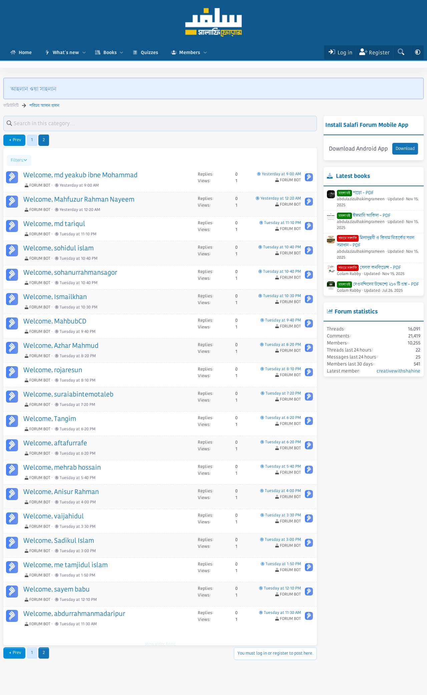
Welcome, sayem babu (56, 589)
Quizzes (149, 52)
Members (189, 52)
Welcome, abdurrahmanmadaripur (74, 614)
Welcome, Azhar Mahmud (60, 346)
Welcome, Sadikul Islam (58, 540)
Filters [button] (17, 160)
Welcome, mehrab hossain (62, 467)
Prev (17, 140)
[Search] (401, 52)
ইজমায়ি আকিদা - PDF (364, 215)
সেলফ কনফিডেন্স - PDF (369, 267)
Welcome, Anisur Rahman (61, 492)
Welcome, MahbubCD (54, 321)
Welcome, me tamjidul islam (65, 565)
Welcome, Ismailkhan (55, 297)
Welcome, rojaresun (52, 370)
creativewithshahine (398, 371)
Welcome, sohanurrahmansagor (70, 272)
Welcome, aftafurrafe (55, 443)
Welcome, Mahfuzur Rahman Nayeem (78, 199)
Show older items (160, 635)
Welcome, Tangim (49, 419)
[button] (84, 52)
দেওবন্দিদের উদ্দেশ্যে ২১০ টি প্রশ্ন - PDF (378, 284)
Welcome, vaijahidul (53, 516)
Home (25, 52)
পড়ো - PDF (355, 192)
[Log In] (340, 52)
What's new (66, 52)
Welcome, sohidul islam (58, 248)
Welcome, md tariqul (54, 224)
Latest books (353, 176)
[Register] (374, 52)
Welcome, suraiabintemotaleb (68, 394)
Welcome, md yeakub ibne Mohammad (80, 175)
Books (110, 52)
